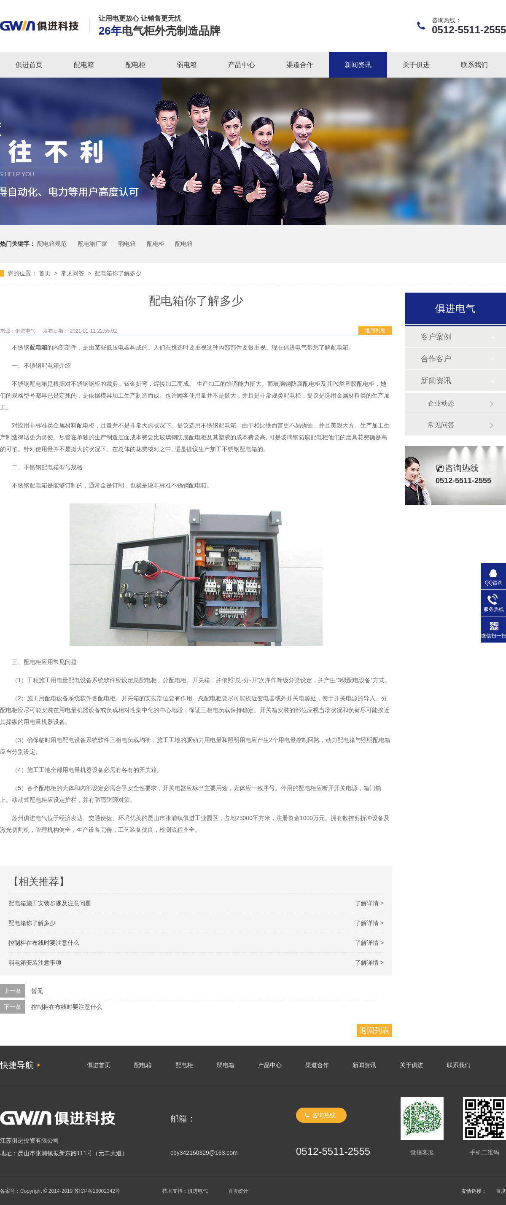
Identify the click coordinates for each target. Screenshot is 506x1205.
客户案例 (436, 337)
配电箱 (84, 64)
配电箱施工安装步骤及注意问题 (49, 903)
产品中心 (241, 64)
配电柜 (135, 64)
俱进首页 (29, 64)
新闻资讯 (358, 64)
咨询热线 (324, 1115)
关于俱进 (416, 64)
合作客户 (436, 359)
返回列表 (375, 331)
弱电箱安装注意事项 (35, 962)
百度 (501, 1191)
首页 (45, 273)
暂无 (37, 990)
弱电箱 (187, 64)
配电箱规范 (52, 243)
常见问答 (72, 273)
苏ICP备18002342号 (97, 1191)
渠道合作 (299, 64)
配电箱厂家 (92, 243)
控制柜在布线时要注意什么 (43, 942)
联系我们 (474, 64)
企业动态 (441, 403)
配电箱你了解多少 (118, 273)
